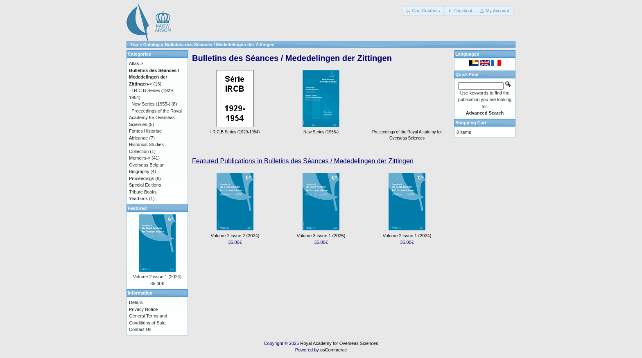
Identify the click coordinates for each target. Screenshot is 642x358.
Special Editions (145, 184)
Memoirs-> (139, 157)
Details (136, 302)
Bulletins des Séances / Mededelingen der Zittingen (219, 44)
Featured (137, 208)
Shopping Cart (470, 122)
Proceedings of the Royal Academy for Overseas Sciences (407, 132)
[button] (423, 11)
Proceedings (141, 178)
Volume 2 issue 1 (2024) (407, 235)
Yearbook (138, 198)
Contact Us (140, 329)
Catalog (151, 44)
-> (154, 77)
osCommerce (333, 349)
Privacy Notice (143, 309)
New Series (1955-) (150, 103)
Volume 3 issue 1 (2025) (321, 235)
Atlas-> (136, 63)
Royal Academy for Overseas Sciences (339, 343)
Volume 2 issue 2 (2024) (235, 235)
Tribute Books (142, 191)
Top (134, 44)
